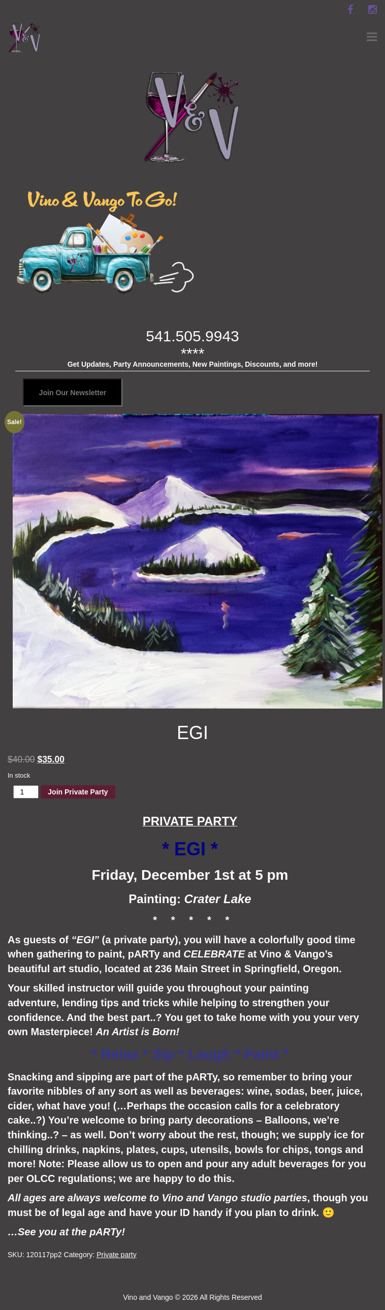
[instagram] (372, 9)
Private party (117, 1255)
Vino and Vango (148, 1297)
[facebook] (350, 9)
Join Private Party (78, 792)
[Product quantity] (26, 791)
